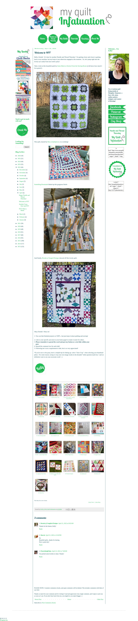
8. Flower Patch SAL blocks (69, 416)
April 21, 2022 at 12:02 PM (53, 535)
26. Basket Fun (41, 492)
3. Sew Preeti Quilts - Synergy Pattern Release (69, 398)
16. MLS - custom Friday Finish (41, 454)
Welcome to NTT (24, 201)
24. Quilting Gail (83, 473)
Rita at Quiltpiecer (53, 142)
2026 (19, 155)
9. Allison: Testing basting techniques (83, 417)
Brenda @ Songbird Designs (49, 523)
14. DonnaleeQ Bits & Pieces (83, 435)
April (21, 193)
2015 (19, 241)
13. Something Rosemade (69, 435)
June (20, 187)
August (21, 181)
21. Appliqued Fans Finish (41, 473)
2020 (19, 226)
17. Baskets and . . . (55, 454)
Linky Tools (91, 502)
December (22, 170)
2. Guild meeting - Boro (55, 397)
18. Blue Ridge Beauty (69, 454)
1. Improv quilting (41, 397)
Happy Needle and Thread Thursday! (24, 197)
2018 (19, 232)
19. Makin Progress (83, 454)
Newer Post (38, 599)
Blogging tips (4, 620)
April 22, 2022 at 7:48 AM (59, 551)
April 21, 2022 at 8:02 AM (66, 523)
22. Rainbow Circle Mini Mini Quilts (55, 474)
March (21, 214)
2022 (19, 167)
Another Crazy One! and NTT (24, 205)
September (22, 178)
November (22, 172)
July (20, 184)
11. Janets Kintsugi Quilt (40, 435)
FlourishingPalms (46, 551)
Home (69, 599)
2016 (19, 238)
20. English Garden (97, 454)
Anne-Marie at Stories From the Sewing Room (72, 66)
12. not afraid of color (55, 435)
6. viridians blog (41, 416)
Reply (41, 529)
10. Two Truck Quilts (97, 416)
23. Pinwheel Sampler (69, 473)
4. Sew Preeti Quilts (83, 397)
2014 (19, 243)
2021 (19, 223)
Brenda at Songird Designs (50, 258)
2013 (19, 246)
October (21, 175)
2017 (19, 235)
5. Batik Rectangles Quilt (97, 397)
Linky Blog (97, 502)
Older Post (100, 599)
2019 (19, 229)
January (21, 220)
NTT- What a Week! (23, 209)
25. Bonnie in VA (97, 473)
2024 (19, 161)
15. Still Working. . (97, 435)
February (22, 217)
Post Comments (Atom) (49, 603)
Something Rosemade (41, 184)
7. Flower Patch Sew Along (55, 416)
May (20, 190)
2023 (19, 164)
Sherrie (43, 535)
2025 (19, 158)
